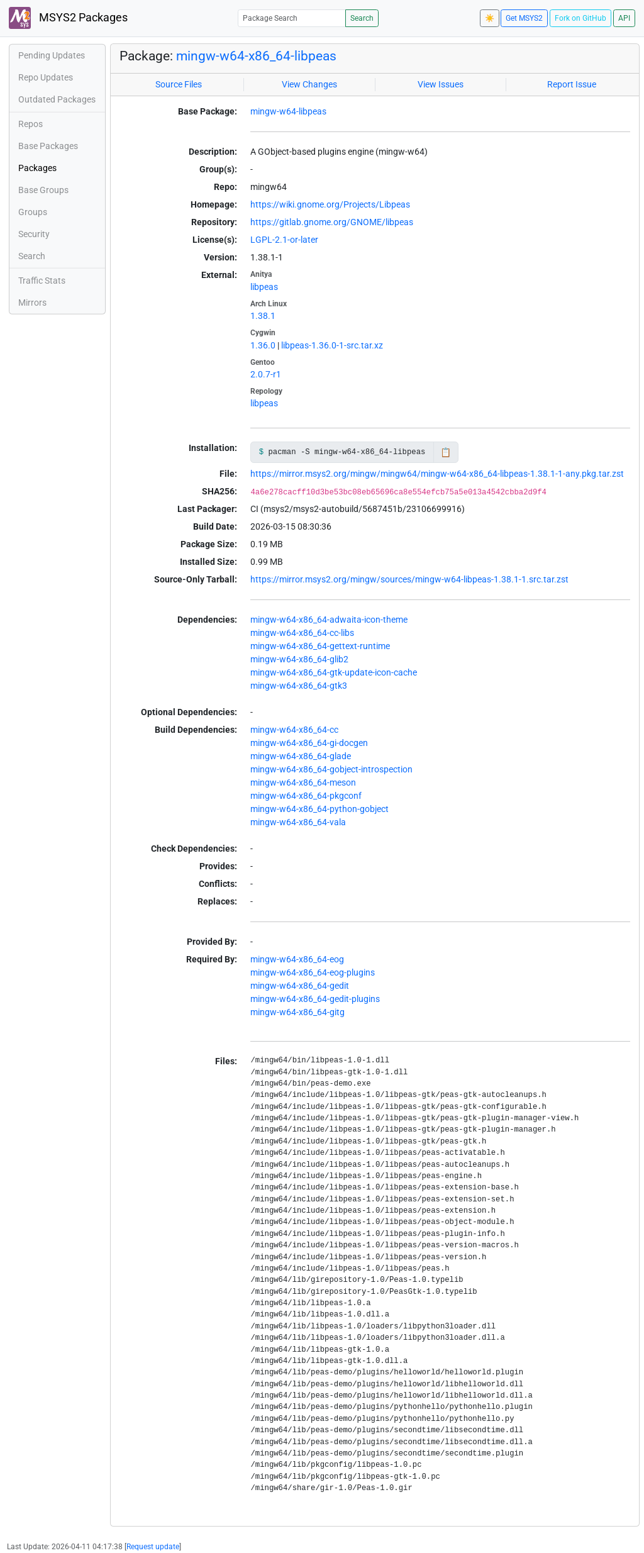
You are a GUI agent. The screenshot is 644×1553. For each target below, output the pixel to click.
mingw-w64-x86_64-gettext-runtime (320, 646)
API (624, 18)
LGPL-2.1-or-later (284, 240)
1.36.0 (262, 345)
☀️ (489, 18)
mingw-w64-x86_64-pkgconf (306, 796)
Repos (30, 124)
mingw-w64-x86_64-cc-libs (302, 633)
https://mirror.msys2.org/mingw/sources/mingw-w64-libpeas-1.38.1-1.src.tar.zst (409, 579)
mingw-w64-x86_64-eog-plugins (312, 972)
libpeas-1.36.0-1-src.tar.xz (332, 345)
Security (34, 234)
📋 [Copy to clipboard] (445, 452)
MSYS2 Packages (68, 18)
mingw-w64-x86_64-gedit (299, 986)
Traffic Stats (41, 281)
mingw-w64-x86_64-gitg (297, 1012)
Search (362, 18)
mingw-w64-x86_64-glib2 (299, 659)
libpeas (264, 287)
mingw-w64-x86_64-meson (303, 782)
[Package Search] (292, 17)
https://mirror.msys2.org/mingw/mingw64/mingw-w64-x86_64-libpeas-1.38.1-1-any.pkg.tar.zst (437, 474)
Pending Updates (51, 55)
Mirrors (32, 303)
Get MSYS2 (524, 18)
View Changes (309, 84)
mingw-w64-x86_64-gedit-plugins (315, 999)
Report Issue (571, 84)
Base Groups (43, 190)
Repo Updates (45, 77)
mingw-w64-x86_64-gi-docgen (309, 743)
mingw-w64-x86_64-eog (297, 959)
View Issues (441, 84)
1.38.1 (262, 316)
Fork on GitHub (580, 18)
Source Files (178, 84)
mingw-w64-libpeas (288, 111)
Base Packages (48, 146)
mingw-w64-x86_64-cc (294, 730)
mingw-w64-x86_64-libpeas (256, 56)
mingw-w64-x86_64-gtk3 (298, 686)
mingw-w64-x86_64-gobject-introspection (331, 769)
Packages (37, 168)
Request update (152, 1546)
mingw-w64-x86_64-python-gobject (319, 809)
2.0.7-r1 (265, 374)
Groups (32, 212)
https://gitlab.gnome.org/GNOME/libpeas (331, 222)
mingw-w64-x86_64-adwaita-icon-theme (329, 620)
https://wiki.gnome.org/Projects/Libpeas (330, 204)
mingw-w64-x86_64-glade (300, 756)
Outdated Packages (57, 99)
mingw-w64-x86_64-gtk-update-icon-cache (333, 672)
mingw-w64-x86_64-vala (298, 822)
